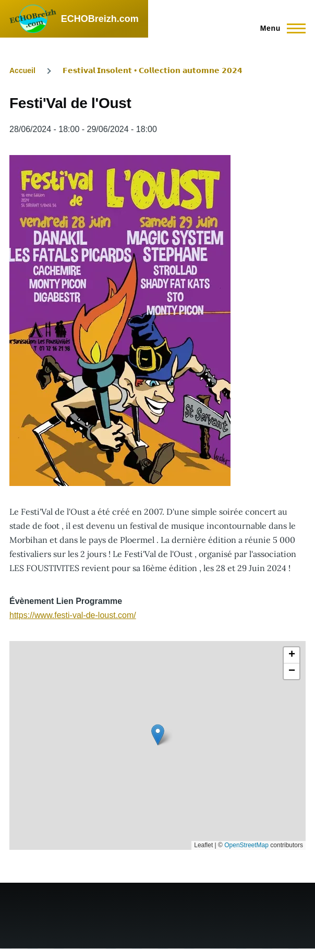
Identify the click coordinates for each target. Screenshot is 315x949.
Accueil (22, 70)
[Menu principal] (280, 28)
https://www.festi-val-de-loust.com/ (72, 615)
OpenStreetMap (246, 845)
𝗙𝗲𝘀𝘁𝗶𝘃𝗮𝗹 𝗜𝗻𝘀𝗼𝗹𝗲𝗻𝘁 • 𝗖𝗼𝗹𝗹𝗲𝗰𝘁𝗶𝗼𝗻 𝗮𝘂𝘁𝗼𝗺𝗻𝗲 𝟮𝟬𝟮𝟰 (153, 70)
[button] (157, 734)
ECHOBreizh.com (100, 19)
